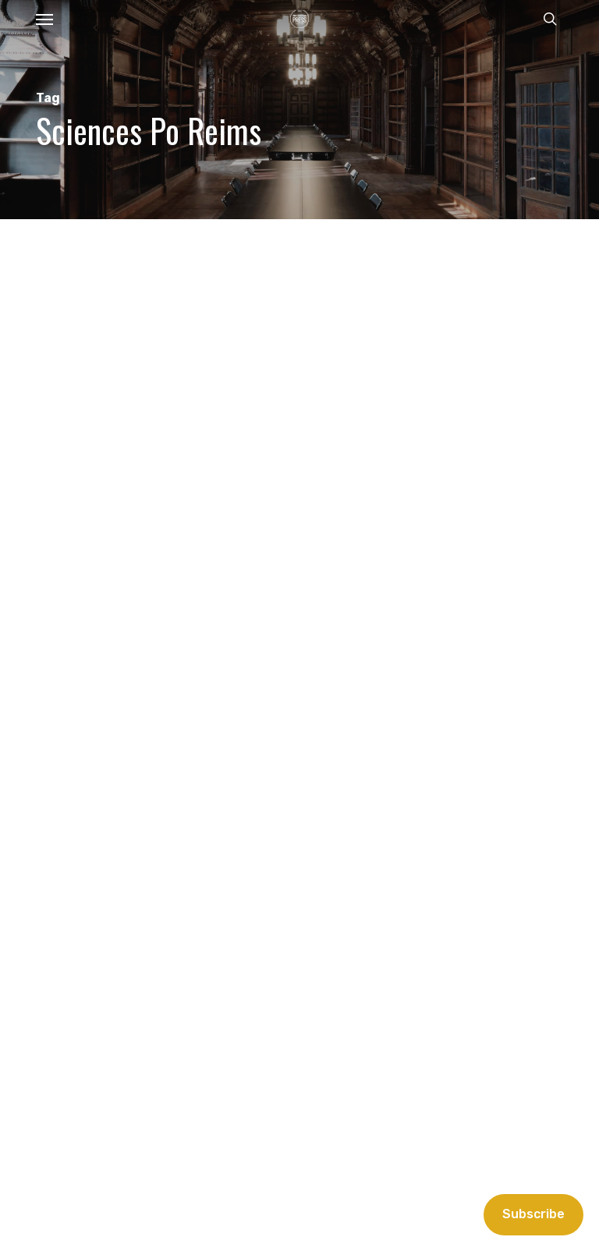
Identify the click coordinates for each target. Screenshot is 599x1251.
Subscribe (533, 1214)
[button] (44, 19)
